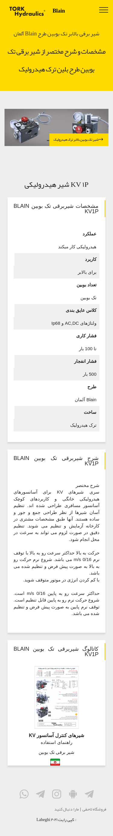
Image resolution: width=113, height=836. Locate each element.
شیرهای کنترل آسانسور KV (56, 735)
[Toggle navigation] (103, 9)
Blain (59, 10)
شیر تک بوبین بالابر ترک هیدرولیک (78, 139)
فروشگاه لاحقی (94, 809)
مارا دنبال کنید (66, 809)
